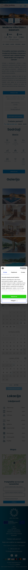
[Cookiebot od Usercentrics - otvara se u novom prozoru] (20, 268)
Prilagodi (14, 300)
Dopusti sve (14, 296)
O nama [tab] (23, 272)
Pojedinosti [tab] (14, 272)
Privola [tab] (5, 272)
